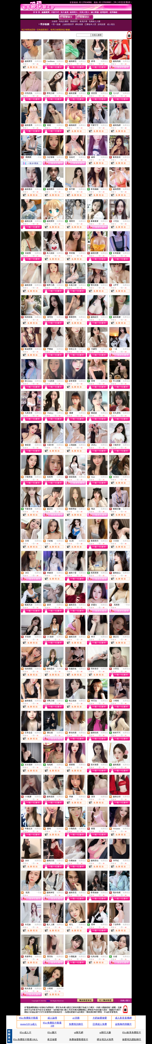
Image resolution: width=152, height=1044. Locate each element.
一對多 (39, 157)
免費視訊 (38, 61)
